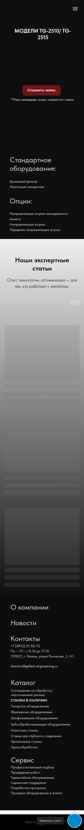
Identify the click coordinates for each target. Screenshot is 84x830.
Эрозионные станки (26, 741)
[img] (23, 7)
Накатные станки (24, 730)
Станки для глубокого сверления (36, 736)
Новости (24, 623)
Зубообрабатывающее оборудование (40, 724)
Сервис (22, 760)
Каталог (23, 682)
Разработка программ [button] (28, 788)
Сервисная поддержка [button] (28, 783)
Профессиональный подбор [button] (32, 767)
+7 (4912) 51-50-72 (25, 646)
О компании (30, 607)
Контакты (25, 638)
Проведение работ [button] (25, 772)
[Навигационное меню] (75, 8)
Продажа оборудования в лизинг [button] (36, 793)
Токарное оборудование (30, 706)
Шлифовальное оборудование (34, 718)
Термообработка (24, 747)
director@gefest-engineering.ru (34, 666)
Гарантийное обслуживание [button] (32, 777)
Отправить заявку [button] (41, 90)
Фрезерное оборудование (31, 712)
